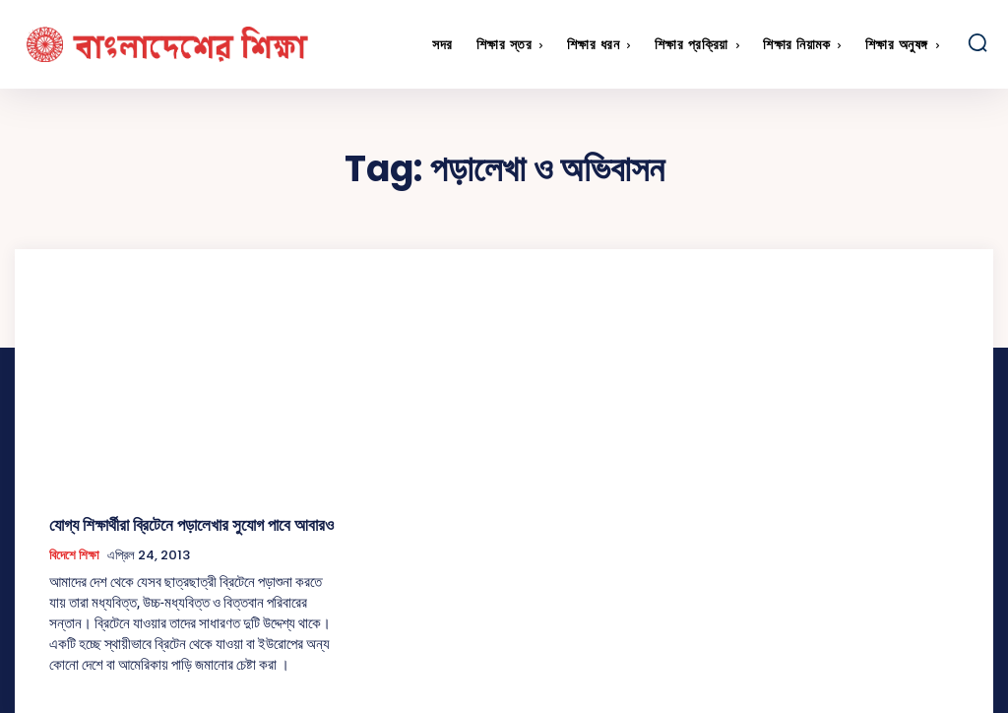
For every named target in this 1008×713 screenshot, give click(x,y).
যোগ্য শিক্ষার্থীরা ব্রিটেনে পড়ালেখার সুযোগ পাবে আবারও (174, 523)
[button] (977, 42)
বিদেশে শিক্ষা (74, 552)
